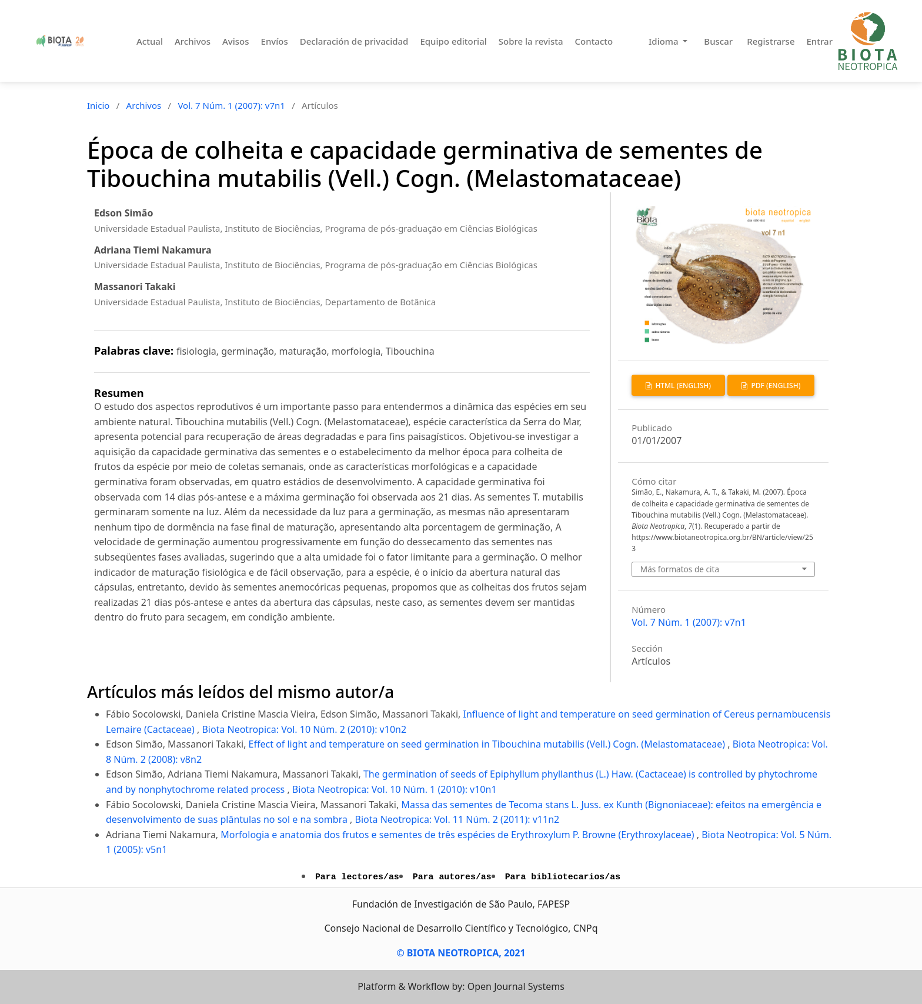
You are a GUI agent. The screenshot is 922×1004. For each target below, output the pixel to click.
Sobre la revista (531, 41)
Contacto (594, 41)
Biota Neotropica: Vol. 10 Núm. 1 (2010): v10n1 (394, 789)
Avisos (235, 41)
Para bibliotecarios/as (562, 877)
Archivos (193, 41)
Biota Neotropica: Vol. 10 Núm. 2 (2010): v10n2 (304, 729)
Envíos (274, 41)
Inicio (98, 105)
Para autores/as (452, 877)
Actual (149, 41)
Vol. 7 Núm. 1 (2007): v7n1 (231, 105)
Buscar (718, 41)
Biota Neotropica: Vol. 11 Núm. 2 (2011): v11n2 (457, 819)
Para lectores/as (357, 877)
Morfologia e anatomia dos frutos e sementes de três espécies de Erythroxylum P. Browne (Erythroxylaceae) (458, 834)
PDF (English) (774, 386)
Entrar (820, 41)
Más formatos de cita (679, 569)
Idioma (665, 41)
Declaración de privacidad (354, 41)
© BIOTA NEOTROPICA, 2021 (460, 952)
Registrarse (770, 41)
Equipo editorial (453, 41)
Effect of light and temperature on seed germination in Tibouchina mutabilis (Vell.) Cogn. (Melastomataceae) (488, 744)
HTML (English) (682, 386)
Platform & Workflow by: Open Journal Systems (461, 986)
